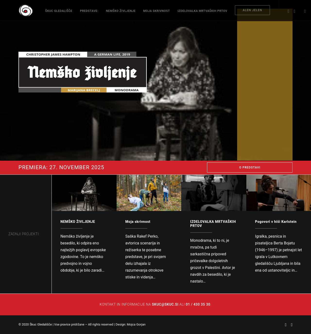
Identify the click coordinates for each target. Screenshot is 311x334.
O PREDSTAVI (249, 167)
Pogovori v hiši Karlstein (276, 222)
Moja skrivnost (156, 11)
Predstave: (89, 11)
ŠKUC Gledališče (58, 11)
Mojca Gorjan (136, 324)
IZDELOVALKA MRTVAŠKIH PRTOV (202, 11)
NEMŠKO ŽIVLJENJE (121, 11)
